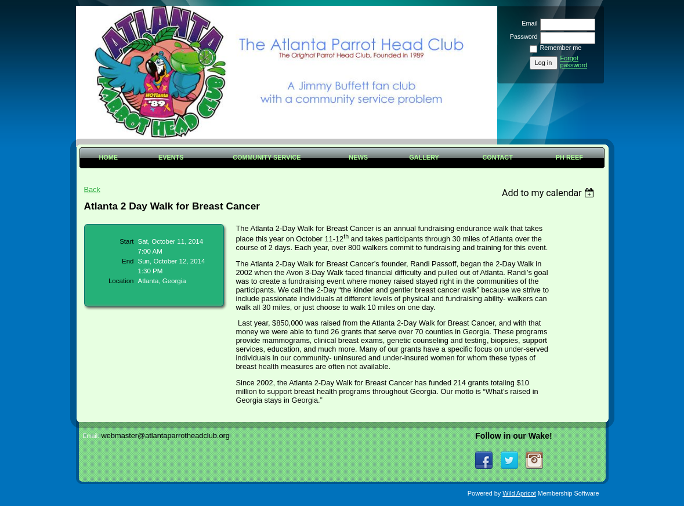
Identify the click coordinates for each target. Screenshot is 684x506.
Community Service (267, 157)
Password (521, 36)
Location (121, 280)
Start (126, 241)
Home (108, 157)
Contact (498, 157)
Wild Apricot (518, 493)
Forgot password (574, 61)
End (128, 261)
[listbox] (550, 193)
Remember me (561, 47)
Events (171, 157)
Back (92, 189)
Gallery (424, 157)
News (358, 157)
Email (527, 23)
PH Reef (569, 157)
